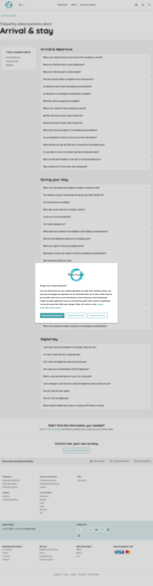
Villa (41, 513)
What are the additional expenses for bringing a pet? (67, 239)
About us (79, 553)
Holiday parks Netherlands (11, 480)
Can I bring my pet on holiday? (56, 202)
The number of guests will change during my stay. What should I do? (73, 195)
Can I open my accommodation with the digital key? (66, 369)
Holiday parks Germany (10, 487)
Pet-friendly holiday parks (48, 480)
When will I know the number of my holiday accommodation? (70, 130)
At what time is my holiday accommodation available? (67, 94)
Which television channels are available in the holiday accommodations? (75, 231)
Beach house (44, 496)
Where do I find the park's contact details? (62, 72)
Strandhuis (43, 510)
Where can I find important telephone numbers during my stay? (71, 188)
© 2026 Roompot (93, 574)
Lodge (42, 506)
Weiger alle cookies (76, 315)
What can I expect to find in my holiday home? (63, 246)
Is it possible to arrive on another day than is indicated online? (71, 152)
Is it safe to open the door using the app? (61, 354)
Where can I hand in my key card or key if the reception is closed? (72, 57)
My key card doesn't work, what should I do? (63, 123)
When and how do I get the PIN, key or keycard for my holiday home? (74, 145)
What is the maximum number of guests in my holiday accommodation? (75, 326)
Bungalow (43, 500)
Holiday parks (7, 477)
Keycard (5, 553)
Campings (5, 492)
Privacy (65, 574)
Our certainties (7, 549)
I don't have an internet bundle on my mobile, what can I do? (69, 347)
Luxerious (43, 487)
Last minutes (81, 480)
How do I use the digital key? (56, 398)
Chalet (42, 503)
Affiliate (78, 549)
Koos (78, 556)
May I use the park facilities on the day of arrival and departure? (72, 159)
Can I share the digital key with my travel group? (65, 362)
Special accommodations (48, 477)
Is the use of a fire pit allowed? (57, 217)
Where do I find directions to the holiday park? (64, 65)
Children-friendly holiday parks (50, 484)
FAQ (10, 529)
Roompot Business (45, 556)
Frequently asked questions (48, 549)
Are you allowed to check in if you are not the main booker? (70, 137)
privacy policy (55, 307)
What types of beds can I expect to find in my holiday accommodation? (74, 253)
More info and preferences (76, 450)
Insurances (6, 556)
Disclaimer (82, 574)
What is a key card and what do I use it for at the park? (67, 376)
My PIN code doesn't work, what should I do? (63, 116)
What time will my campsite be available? (61, 101)
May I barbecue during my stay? (57, 260)
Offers (74, 5)
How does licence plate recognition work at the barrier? (68, 79)
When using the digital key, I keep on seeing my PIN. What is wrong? (73, 405)
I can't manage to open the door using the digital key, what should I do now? (77, 384)
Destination (63, 5)
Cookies (73, 574)
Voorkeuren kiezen (98, 315)
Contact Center (30, 529)
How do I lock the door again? (56, 391)
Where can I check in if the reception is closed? (64, 108)
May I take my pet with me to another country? (64, 209)
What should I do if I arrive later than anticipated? (65, 166)
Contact (42, 553)
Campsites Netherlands (10, 500)
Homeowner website (46, 559)
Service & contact (87, 5)
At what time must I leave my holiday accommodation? (67, 86)
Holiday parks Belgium (9, 484)
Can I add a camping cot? (54, 224)
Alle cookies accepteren (52, 315)
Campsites (6, 496)
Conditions (6, 559)
